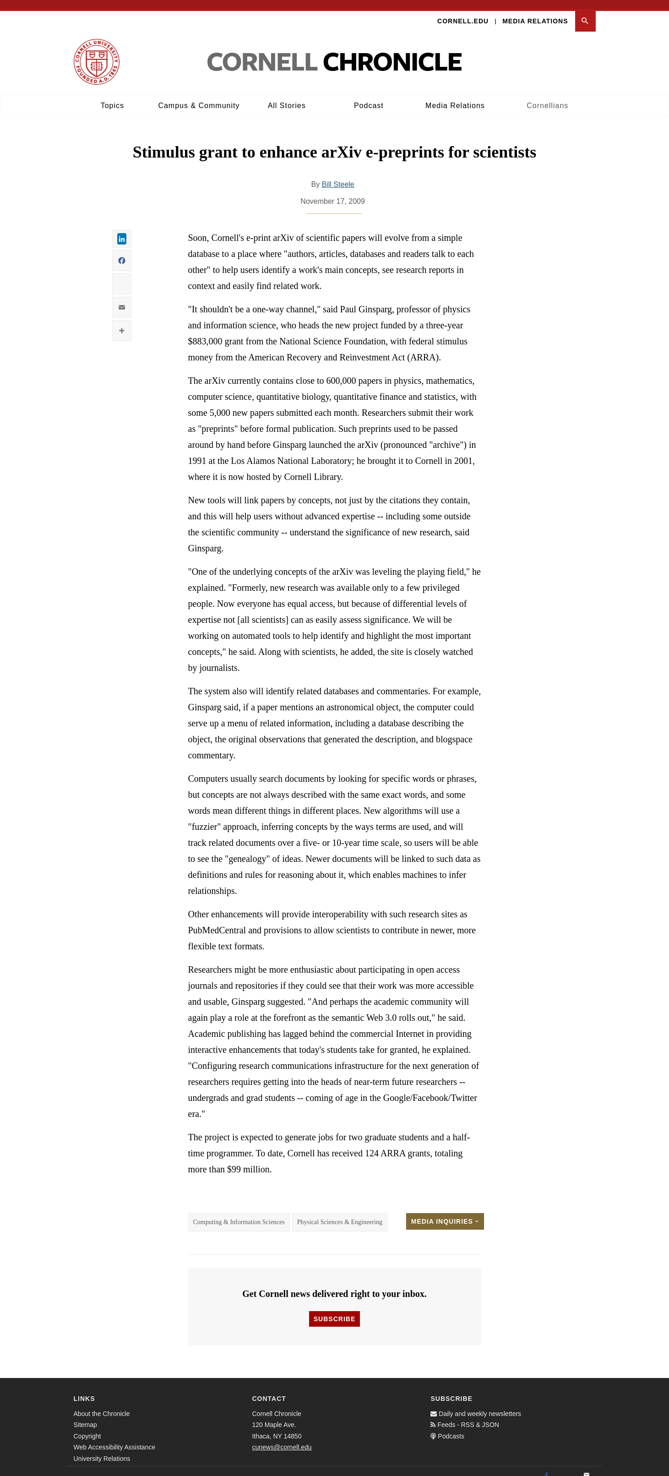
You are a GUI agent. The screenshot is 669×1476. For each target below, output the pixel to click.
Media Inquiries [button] (445, 1212)
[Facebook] (546, 1466)
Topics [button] (112, 96)
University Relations (102, 1449)
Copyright (87, 1427)
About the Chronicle (102, 1404)
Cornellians (547, 96)
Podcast (369, 96)
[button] (585, 12)
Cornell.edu (463, 12)
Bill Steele (338, 176)
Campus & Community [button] (198, 96)
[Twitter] (566, 1466)
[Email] (586, 1466)
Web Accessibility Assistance (115, 1438)
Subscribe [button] (334, 1309)
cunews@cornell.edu (281, 1438)
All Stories (287, 96)
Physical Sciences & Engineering (339, 1213)
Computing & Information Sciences (239, 1213)
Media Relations (535, 12)
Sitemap (85, 1416)
